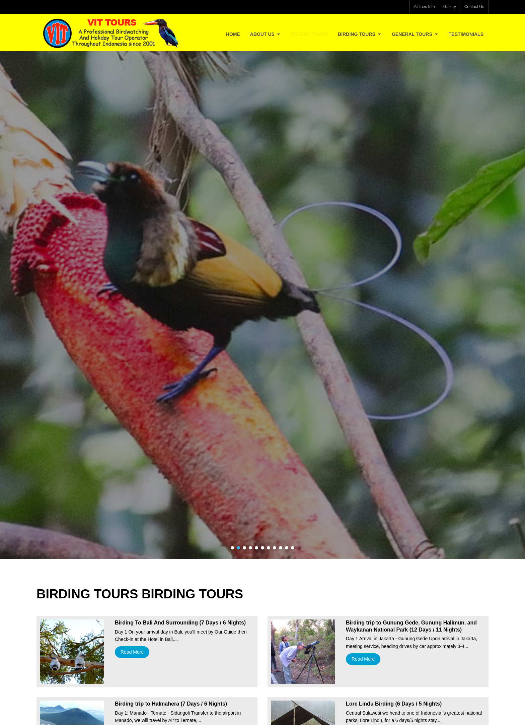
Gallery (449, 6)
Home (233, 34)
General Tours (415, 34)
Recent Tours (309, 34)
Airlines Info (424, 6)
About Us (265, 34)
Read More (132, 652)
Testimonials (466, 34)
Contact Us (474, 6)
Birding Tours (360, 34)
